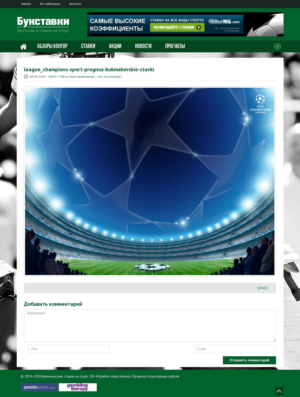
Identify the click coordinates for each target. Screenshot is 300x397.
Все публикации (50, 4)
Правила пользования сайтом (155, 376)
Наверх (279, 391)
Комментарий (150, 325)
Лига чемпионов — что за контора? (95, 76)
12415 (262, 288)
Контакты (75, 4)
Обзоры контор (52, 46)
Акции (115, 46)
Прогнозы (175, 46)
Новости (143, 46)
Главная (26, 4)
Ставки (88, 46)
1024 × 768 (56, 76)
